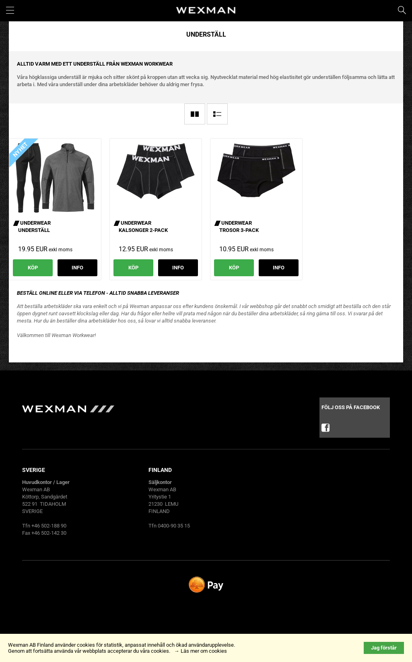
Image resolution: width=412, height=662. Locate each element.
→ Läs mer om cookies (200, 651)
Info (77, 268)
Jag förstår (384, 648)
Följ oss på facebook (350, 421)
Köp (33, 268)
